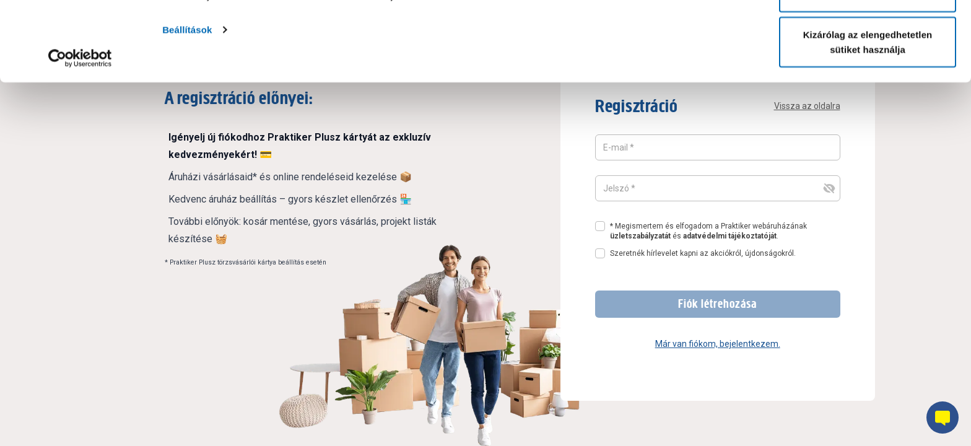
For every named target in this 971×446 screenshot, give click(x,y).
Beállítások (187, 108)
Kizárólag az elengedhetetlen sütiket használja (868, 121)
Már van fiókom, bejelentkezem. (717, 344)
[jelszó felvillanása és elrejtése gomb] (829, 188)
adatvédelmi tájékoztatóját (730, 236)
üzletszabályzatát (640, 236)
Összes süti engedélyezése (867, 32)
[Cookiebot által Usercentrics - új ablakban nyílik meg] (80, 137)
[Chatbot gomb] (942, 417)
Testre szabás (868, 73)
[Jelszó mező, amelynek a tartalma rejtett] (717, 188)
